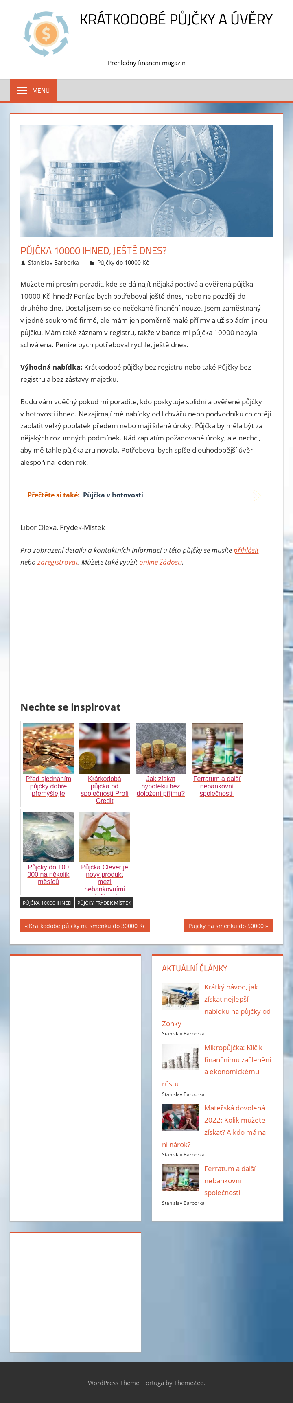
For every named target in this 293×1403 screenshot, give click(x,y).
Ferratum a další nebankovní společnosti (230, 1180)
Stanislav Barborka (53, 262)
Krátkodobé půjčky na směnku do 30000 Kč (87, 927)
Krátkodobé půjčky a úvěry (176, 19)
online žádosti (160, 562)
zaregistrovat (57, 562)
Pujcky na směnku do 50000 (226, 927)
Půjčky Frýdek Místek (104, 903)
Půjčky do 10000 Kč (123, 262)
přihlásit (246, 550)
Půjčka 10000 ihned (47, 903)
